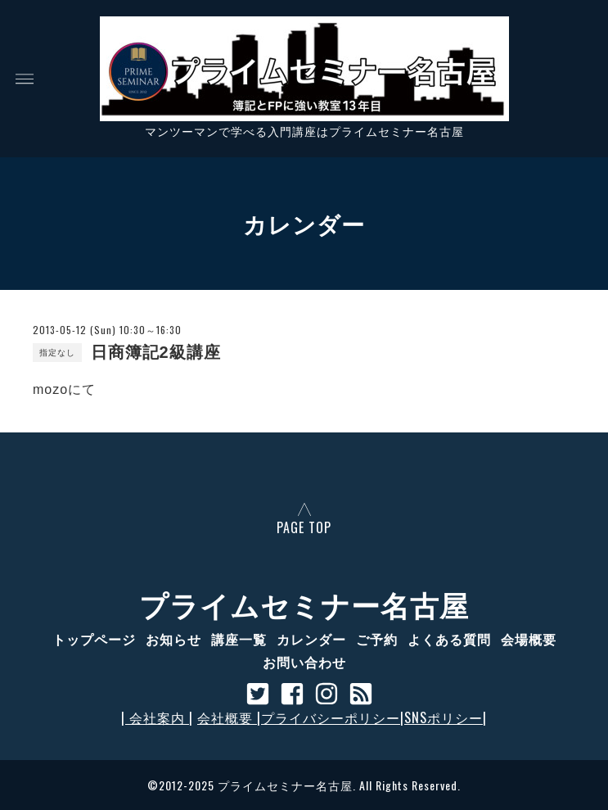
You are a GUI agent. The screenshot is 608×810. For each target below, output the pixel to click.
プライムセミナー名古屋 (304, 603)
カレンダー (311, 639)
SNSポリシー (443, 717)
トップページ (94, 639)
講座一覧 (239, 639)
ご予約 (377, 639)
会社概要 (227, 717)
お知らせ (173, 639)
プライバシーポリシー (330, 717)
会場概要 (528, 639)
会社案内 (157, 717)
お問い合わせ (304, 662)
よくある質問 (449, 639)
